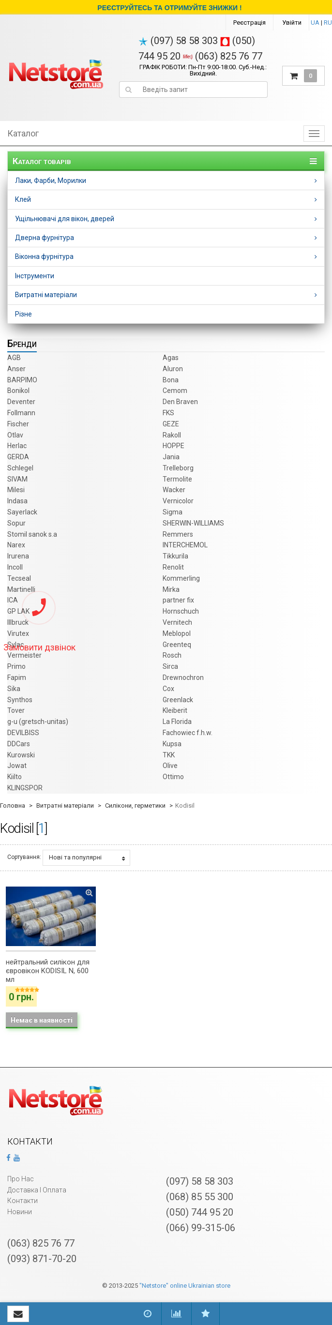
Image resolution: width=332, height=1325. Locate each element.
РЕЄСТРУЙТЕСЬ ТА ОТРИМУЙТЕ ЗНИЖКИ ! (169, 8)
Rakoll (172, 435)
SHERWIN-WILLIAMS (193, 523)
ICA (12, 600)
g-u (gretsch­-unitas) (37, 721)
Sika (13, 689)
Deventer (21, 402)
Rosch (172, 655)
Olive (170, 765)
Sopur (16, 523)
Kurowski (21, 755)
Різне (23, 314)
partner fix (178, 600)
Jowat (17, 765)
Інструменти (34, 276)
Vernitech (177, 622)
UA (315, 22)
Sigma (172, 512)
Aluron (173, 369)
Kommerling (181, 578)
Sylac (15, 644)
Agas (171, 357)
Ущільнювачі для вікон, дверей (64, 219)
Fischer (18, 424)
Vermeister (24, 655)
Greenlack (178, 700)
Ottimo (173, 777)
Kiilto (14, 777)
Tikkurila (175, 556)
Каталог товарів (42, 161)
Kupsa (172, 744)
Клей (23, 199)
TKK (169, 755)
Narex (16, 545)
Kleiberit (175, 710)
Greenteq (177, 644)
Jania (171, 457)
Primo (16, 666)
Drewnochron (183, 677)
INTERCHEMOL (185, 545)
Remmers (178, 534)
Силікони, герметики (135, 805)
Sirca (170, 666)
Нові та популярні (87, 857)
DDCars (18, 744)
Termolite (177, 479)
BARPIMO (22, 380)
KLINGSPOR (25, 788)
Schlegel (20, 468)
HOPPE (173, 446)
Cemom (175, 390)
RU (328, 22)
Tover (16, 710)
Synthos (19, 700)
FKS (168, 413)
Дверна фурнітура (44, 237)
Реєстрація (249, 22)
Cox (168, 689)
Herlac (17, 446)
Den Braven (180, 402)
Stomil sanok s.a (32, 534)
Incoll (15, 567)
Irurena (18, 556)
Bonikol (18, 390)
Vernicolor (178, 501)
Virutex (18, 633)
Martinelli (21, 589)
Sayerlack (22, 512)
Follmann (21, 413)
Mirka (171, 589)
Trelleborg (178, 468)
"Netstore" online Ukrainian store (184, 1285)
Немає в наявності (42, 1020)
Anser (16, 369)
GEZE (171, 424)
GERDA (18, 457)
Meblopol (177, 633)
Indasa (17, 501)
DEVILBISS (23, 733)
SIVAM (17, 479)
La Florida (177, 721)
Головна (12, 805)
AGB (14, 357)
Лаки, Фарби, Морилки (50, 180)
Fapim (16, 677)
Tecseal (19, 578)
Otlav (15, 435)
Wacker (174, 490)
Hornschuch (181, 611)
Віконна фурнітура (44, 256)
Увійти (292, 22)
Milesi (16, 490)
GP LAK (18, 611)
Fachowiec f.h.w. (187, 733)
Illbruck (18, 622)
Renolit (173, 567)
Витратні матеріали (46, 295)
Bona (171, 380)
